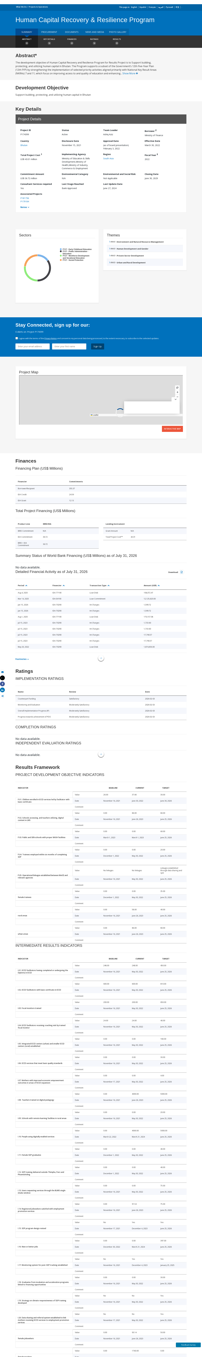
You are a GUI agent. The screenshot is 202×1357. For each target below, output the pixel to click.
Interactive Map (172, 429)
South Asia (108, 158)
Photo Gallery (117, 32)
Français (152, 7)
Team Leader (110, 130)
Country (24, 141)
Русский (169, 7)
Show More (130, 73)
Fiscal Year (151, 155)
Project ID (25, 130)
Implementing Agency (74, 154)
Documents (71, 32)
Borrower (150, 130)
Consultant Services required (36, 184)
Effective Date (152, 141)
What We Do (21, 7)
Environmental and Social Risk (119, 174)
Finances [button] (72, 42)
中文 (177, 7)
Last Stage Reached (73, 184)
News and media (94, 32)
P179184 (24, 201)
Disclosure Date (70, 141)
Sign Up (97, 346)
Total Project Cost (31, 155)
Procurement (49, 32)
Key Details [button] (49, 42)
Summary (26, 32)
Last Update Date (112, 184)
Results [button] (117, 42)
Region (107, 154)
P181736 (24, 198)
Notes (23, 207)
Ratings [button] (94, 42)
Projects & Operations (38, 7)
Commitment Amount (32, 174)
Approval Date (111, 141)
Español (143, 7)
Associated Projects (31, 193)
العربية (160, 7)
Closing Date (151, 174)
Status (65, 130)
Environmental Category (75, 174)
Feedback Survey (188, 1345)
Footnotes (21, 659)
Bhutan (23, 145)
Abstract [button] (27, 42)
